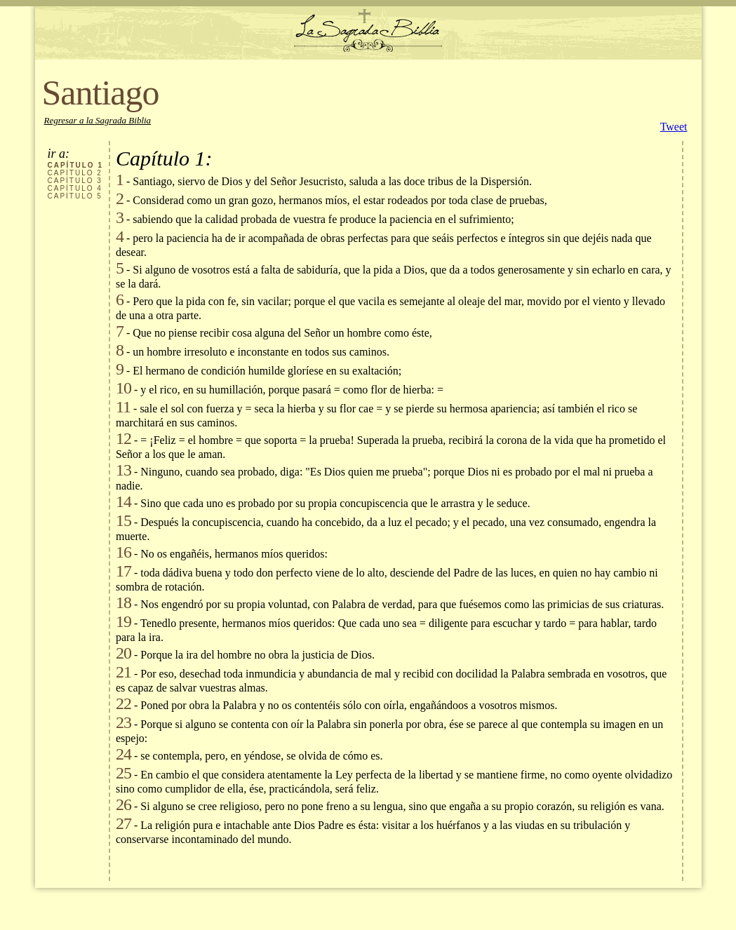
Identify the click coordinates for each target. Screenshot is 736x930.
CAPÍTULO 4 (75, 188)
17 (123, 571)
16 (123, 552)
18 (123, 602)
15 (123, 520)
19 (123, 621)
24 (123, 754)
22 (123, 703)
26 (123, 804)
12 (123, 438)
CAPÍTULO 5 (75, 196)
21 (123, 672)
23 (123, 722)
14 (123, 501)
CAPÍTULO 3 (75, 180)
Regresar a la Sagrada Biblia (98, 120)
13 (123, 470)
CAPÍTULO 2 (75, 173)
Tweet (674, 127)
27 (123, 823)
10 (123, 388)
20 (123, 653)
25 (123, 773)
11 (123, 407)
